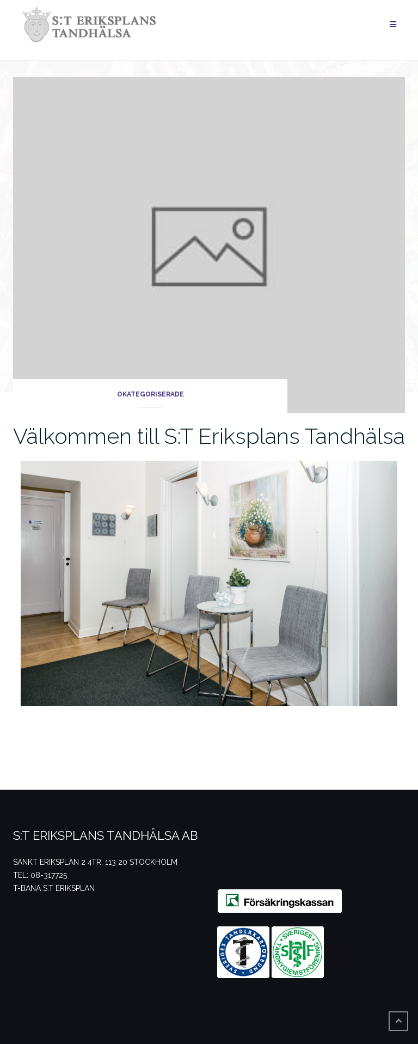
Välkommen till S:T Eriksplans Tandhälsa (209, 436)
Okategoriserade (150, 394)
